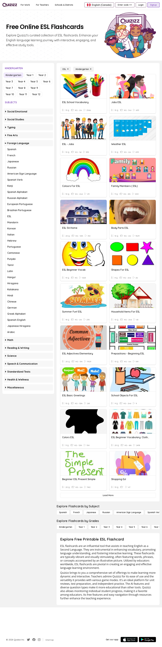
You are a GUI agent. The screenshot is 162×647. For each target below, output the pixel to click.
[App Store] (129, 639)
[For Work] (25, 4)
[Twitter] (28, 639)
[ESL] (65, 69)
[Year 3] (106, 527)
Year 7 (9, 87)
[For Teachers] (42, 4)
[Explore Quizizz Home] (9, 5)
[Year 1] (81, 527)
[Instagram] (39, 639)
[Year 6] (144, 527)
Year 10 (10, 94)
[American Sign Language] (129, 512)
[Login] (141, 4)
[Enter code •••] (124, 4)
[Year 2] (94, 527)
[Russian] (106, 512)
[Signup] (153, 4)
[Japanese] (91, 512)
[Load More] (108, 495)
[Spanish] (63, 512)
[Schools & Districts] (63, 4)
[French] (76, 512)
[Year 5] (132, 527)
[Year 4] (119, 527)
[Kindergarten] (83, 69)
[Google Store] (147, 639)
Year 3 (9, 81)
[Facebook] (33, 639)
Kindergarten (13, 75)
